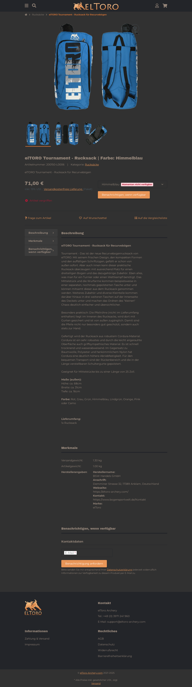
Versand (95, 683)
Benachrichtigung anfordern (84, 563)
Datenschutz (106, 644)
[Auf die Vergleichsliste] (125, 28)
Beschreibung (41, 233)
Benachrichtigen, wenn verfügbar (124, 194)
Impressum (32, 644)
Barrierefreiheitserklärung (115, 656)
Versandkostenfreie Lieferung (63, 189)
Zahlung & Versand (37, 638)
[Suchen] (34, 6)
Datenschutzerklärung (119, 569)
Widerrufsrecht (108, 650)
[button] (157, 6)
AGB (101, 638)
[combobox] (132, 184)
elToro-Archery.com (91, 672)
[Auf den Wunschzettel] (135, 28)
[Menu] (26, 6)
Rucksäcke (92, 164)
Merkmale (41, 241)
